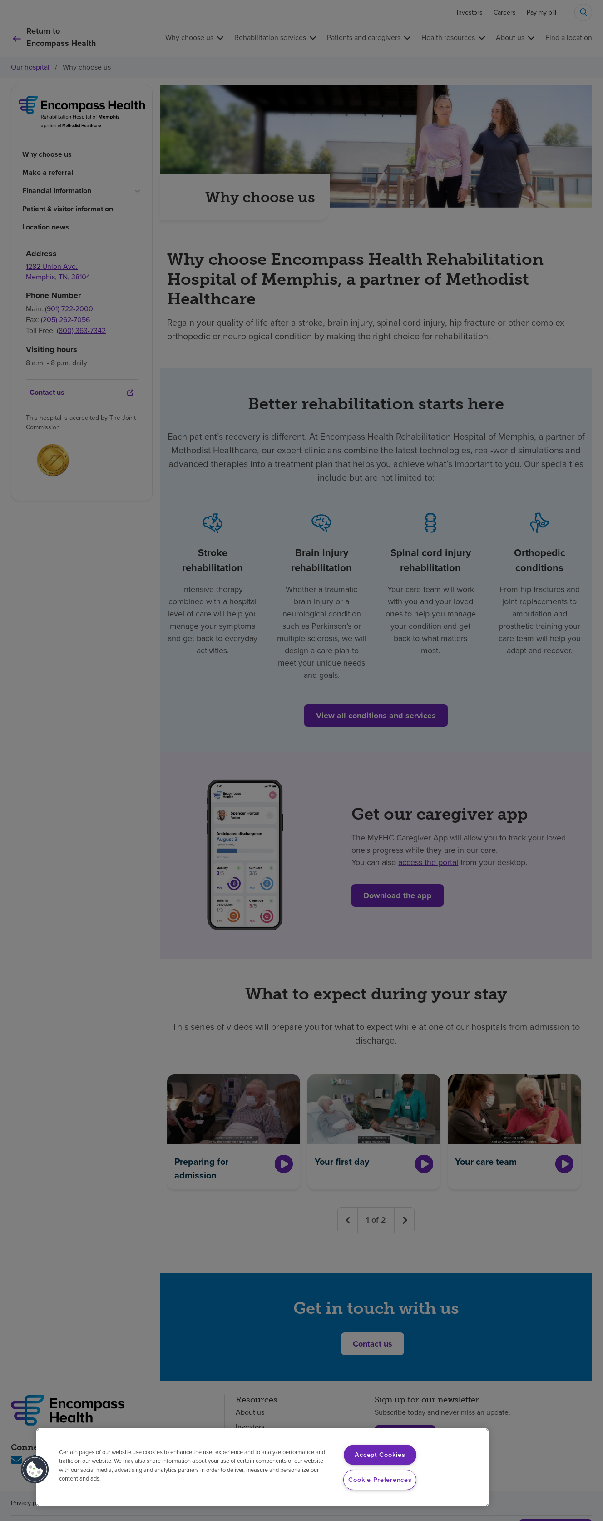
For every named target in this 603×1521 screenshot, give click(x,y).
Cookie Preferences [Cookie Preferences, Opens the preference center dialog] (379, 1480)
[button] (34, 1469)
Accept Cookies (380, 1455)
